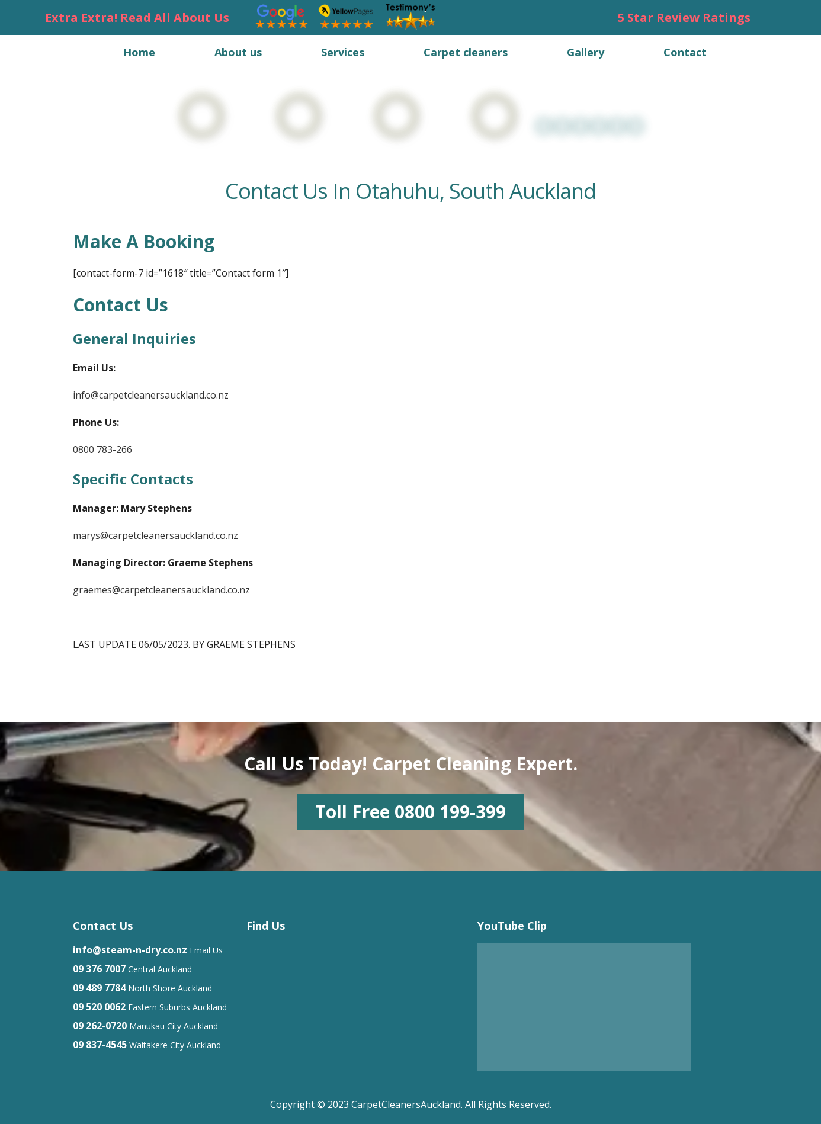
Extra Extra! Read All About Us (137, 17)
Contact (685, 52)
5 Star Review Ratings (684, 17)
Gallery (585, 52)
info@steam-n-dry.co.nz (130, 949)
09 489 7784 (99, 987)
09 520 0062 (99, 1006)
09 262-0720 (100, 1025)
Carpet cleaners (466, 52)
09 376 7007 (99, 968)
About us (238, 52)
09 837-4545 (100, 1044)
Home (139, 52)
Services (342, 52)
